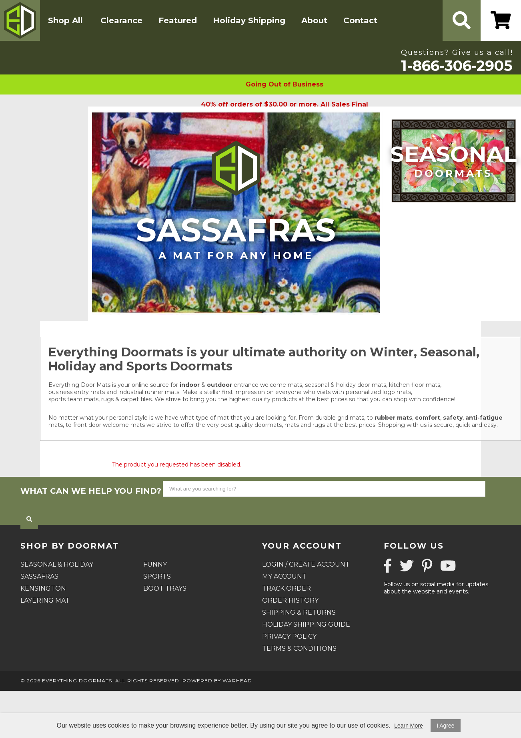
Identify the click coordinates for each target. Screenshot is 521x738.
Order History (290, 600)
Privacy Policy (289, 636)
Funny (155, 564)
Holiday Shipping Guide (306, 624)
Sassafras (236, 236)
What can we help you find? (90, 491)
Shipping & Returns (299, 612)
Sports (157, 576)
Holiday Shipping (249, 20)
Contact (360, 20)
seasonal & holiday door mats (345, 384)
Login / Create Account (306, 564)
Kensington (43, 588)
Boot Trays (164, 588)
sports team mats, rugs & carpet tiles (100, 399)
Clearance (121, 20)
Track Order (286, 588)
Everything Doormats (77, 681)
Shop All (65, 20)
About (314, 20)
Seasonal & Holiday (56, 564)
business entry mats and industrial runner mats (113, 392)
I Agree (445, 725)
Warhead (237, 681)
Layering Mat (45, 600)
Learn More (408, 725)
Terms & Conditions (299, 648)
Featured (177, 20)
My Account (284, 576)
